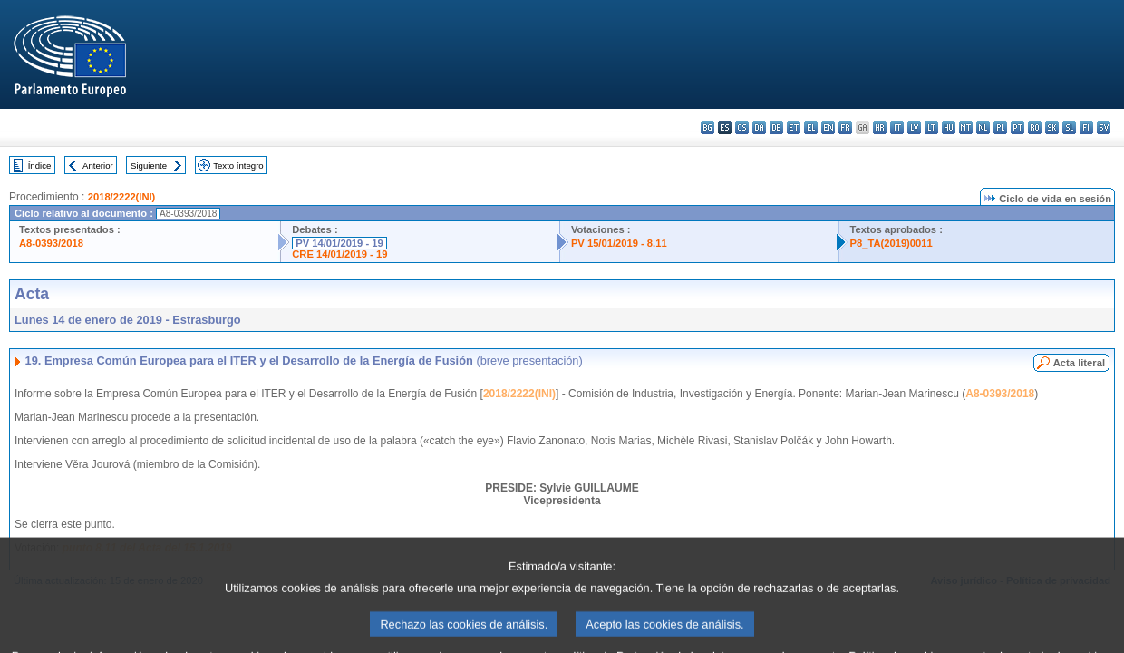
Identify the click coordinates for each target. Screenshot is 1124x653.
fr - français (845, 127)
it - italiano (897, 127)
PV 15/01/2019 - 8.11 (619, 243)
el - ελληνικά (811, 127)
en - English (828, 127)
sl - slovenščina (1069, 127)
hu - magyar (948, 127)
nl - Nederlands (983, 127)
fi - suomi (1086, 127)
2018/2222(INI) (122, 196)
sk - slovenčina (1052, 127)
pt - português (1017, 127)
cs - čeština (742, 127)
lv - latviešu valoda (914, 127)
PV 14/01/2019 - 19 (339, 243)
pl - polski (1000, 127)
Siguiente (149, 166)
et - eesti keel (793, 127)
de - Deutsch (776, 127)
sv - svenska (1103, 127)
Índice (40, 166)
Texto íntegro (238, 166)
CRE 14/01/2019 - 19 (339, 254)
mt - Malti (966, 127)
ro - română (1035, 127)
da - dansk (759, 127)
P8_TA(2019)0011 (891, 243)
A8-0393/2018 (51, 243)
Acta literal (1079, 362)
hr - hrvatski (880, 127)
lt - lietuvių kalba (931, 127)
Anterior (97, 166)
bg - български (707, 127)
